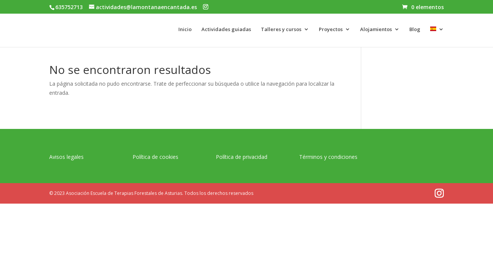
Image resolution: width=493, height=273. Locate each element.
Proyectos (331, 30)
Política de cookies (155, 156)
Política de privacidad (241, 156)
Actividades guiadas (226, 30)
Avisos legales (66, 156)
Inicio (185, 30)
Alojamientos (376, 30)
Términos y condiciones (328, 156)
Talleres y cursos (281, 30)
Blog (414, 30)
